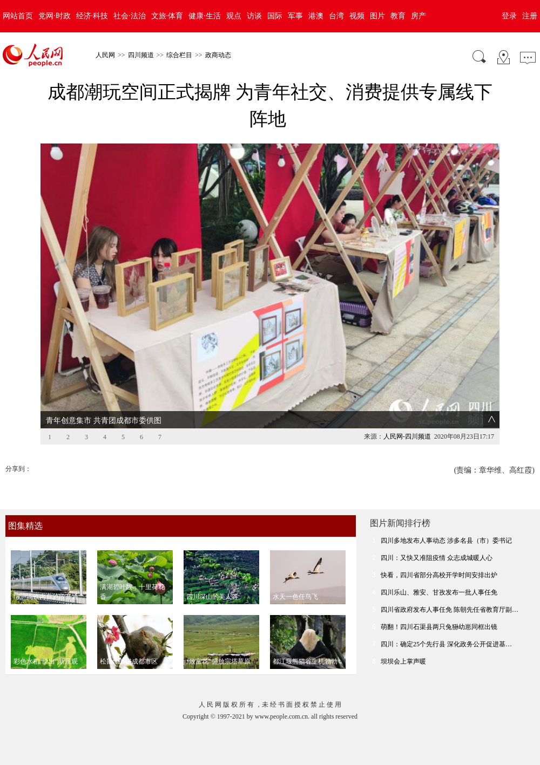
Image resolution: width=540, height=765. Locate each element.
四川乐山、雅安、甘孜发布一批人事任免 (439, 575)
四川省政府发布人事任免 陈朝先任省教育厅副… (449, 593)
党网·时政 (54, 16)
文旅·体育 (167, 16)
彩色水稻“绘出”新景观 (46, 644)
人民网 (105, 55)
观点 (233, 16)
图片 (377, 16)
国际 (274, 16)
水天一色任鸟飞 (295, 580)
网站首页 (18, 16)
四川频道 (141, 55)
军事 (295, 16)
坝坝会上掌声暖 (403, 644)
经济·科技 (92, 16)
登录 (509, 16)
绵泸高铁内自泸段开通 (46, 580)
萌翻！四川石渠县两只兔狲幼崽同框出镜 (439, 610)
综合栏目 (179, 55)
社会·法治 (129, 16)
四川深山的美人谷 (212, 580)
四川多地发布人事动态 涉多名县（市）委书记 (446, 524)
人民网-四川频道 (407, 420)
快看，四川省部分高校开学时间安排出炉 (439, 558)
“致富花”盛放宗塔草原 (218, 644)
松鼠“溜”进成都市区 (129, 644)
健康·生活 (204, 16)
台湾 (336, 16)
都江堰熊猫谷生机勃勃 (305, 644)
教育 (398, 16)
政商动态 (218, 55)
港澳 (315, 16)
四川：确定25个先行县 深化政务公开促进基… (446, 627)
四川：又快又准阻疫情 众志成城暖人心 (436, 541)
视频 (356, 16)
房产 (418, 16)
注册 (529, 16)
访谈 (254, 16)
